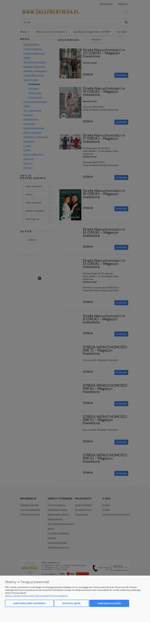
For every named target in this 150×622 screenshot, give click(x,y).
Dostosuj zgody (71, 603)
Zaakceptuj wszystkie (109, 603)
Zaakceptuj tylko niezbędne (29, 603)
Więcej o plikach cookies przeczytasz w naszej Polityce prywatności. (36, 595)
